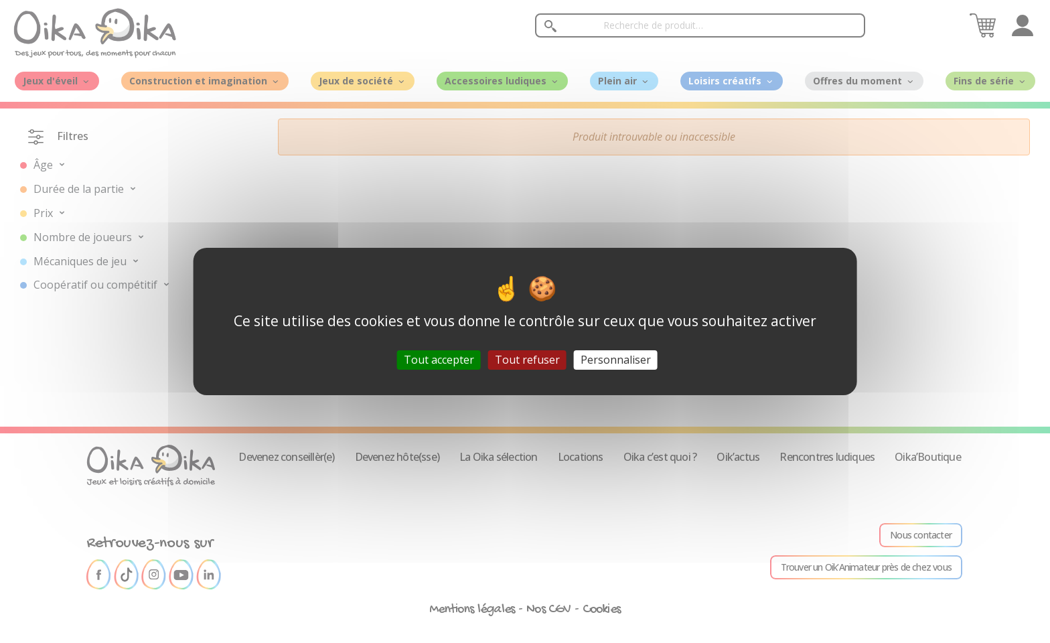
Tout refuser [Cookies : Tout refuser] (527, 359)
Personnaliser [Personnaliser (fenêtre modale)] (616, 359)
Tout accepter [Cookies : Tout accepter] (439, 359)
